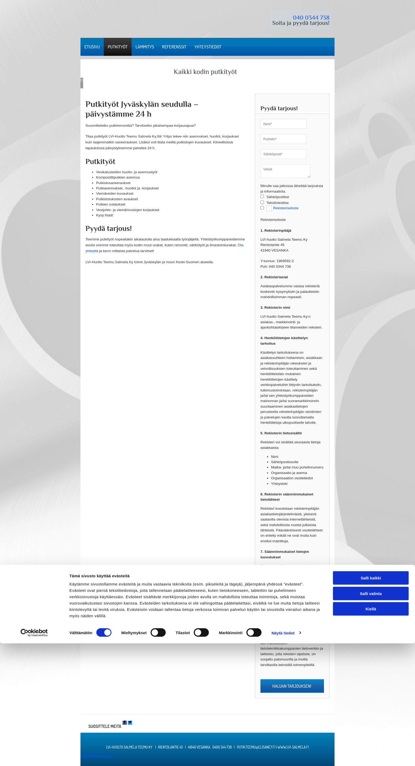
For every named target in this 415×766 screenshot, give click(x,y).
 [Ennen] (81, 80)
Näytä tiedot (283, 755)
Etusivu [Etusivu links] (92, 46)
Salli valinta (371, 716)
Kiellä (371, 731)
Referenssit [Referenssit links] (174, 46)
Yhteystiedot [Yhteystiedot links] (207, 46)
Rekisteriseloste (286, 208)
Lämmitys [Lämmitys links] (145, 46)
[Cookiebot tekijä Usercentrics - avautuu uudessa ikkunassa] (34, 756)
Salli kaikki (371, 700)
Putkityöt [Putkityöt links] (118, 46)
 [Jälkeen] (82, 80)
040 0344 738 (311, 17)
